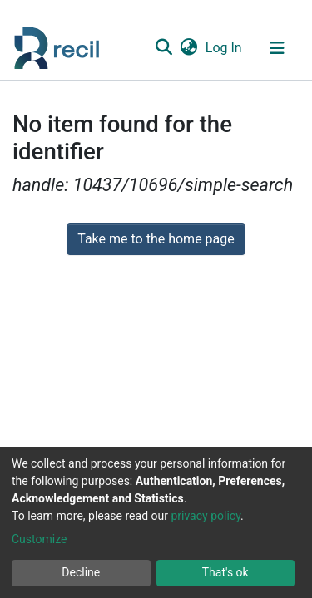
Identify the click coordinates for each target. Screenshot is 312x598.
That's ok (225, 572)
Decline (81, 572)
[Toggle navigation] (277, 48)
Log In (225, 48)
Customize (39, 539)
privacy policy (205, 515)
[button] (188, 48)
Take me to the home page (156, 239)
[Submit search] (163, 48)
